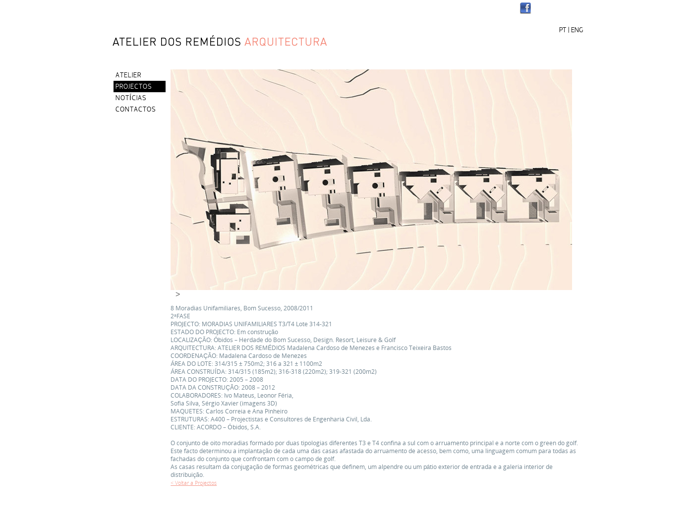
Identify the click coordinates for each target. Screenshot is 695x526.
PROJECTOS (134, 87)
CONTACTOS (136, 110)
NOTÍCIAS (131, 98)
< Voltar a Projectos (194, 482)
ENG (577, 30)
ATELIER (128, 75)
